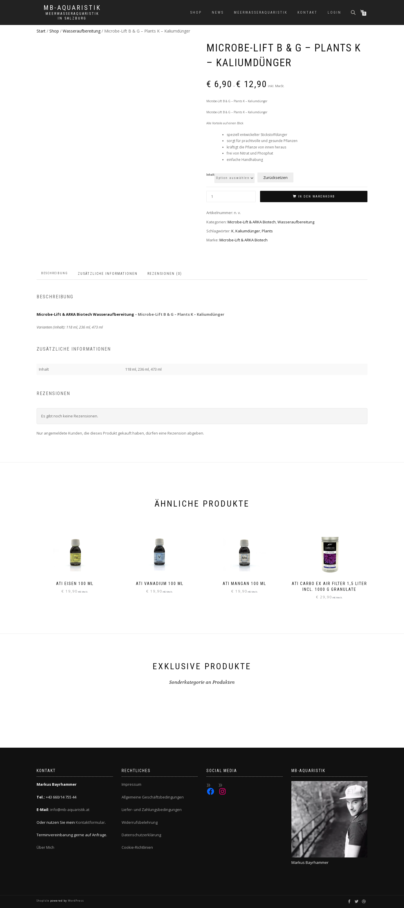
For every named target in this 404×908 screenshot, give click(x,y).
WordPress (75, 900)
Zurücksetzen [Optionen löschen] (275, 177)
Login (334, 12)
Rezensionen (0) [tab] (164, 274)
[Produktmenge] (231, 196)
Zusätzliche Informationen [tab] (108, 274)
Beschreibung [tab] (54, 273)
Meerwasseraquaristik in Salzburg (72, 16)
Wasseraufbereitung (81, 31)
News (218, 12)
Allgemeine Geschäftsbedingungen (153, 797)
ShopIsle (43, 900)
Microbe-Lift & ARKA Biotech (252, 222)
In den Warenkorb (316, 196)
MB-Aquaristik (72, 7)
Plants (267, 231)
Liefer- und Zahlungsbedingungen (152, 809)
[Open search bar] (354, 12)
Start (41, 31)
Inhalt (210, 174)
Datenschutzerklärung (141, 834)
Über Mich (45, 847)
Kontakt (307, 12)
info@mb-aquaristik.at (69, 809)
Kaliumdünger (247, 231)
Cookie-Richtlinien (137, 847)
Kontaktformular (90, 822)
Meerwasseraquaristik (260, 12)
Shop (196, 12)
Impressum (131, 784)
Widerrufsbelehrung (140, 822)
